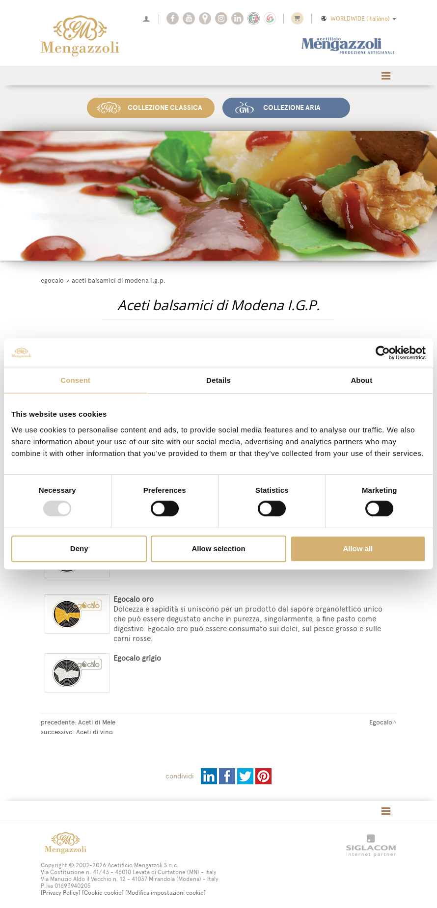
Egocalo (52, 279)
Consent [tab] (75, 380)
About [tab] (361, 380)
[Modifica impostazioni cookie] (165, 892)
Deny (79, 548)
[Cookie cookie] (103, 892)
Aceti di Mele (96, 721)
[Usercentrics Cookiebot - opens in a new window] (383, 353)
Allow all (358, 548)
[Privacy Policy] (61, 892)
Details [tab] (218, 380)
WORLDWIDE (358, 18)
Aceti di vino (94, 731)
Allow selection (218, 548)
